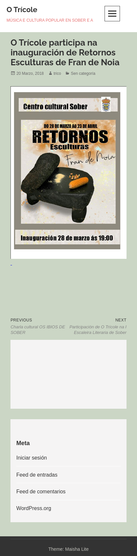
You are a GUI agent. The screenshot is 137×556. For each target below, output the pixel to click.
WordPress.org (33, 508)
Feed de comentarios (41, 491)
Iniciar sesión (31, 458)
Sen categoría (83, 73)
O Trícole (22, 9)
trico (57, 73)
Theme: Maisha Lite (69, 549)
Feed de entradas (36, 475)
